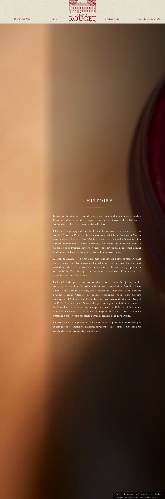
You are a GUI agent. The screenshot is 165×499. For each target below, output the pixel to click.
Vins (53, 8)
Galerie (111, 8)
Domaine (22, 8)
